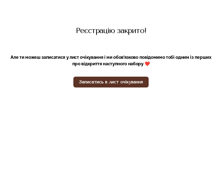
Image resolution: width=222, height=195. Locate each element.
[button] (111, 82)
